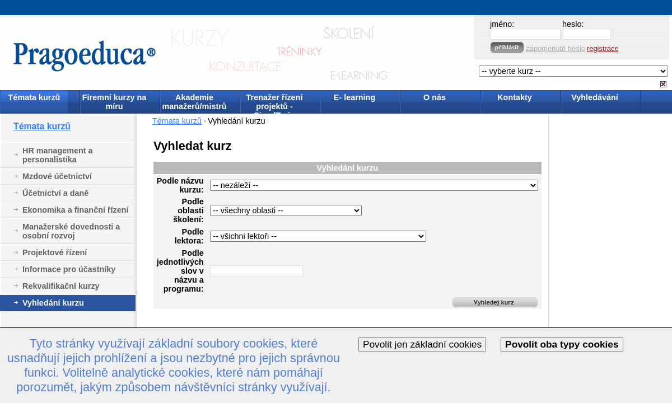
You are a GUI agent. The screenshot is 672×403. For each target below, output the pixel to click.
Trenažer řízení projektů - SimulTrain (274, 103)
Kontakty (514, 97)
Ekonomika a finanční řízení (75, 209)
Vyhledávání (594, 97)
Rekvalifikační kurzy (61, 286)
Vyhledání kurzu (53, 302)
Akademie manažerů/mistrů (194, 102)
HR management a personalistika (57, 155)
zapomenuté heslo (555, 48)
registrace (603, 48)
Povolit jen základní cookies (422, 344)
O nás (434, 97)
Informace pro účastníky (68, 269)
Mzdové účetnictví (57, 176)
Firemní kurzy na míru (114, 102)
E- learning (354, 97)
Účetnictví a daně (55, 193)
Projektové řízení (54, 252)
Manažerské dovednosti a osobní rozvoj (71, 231)
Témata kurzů (34, 97)
